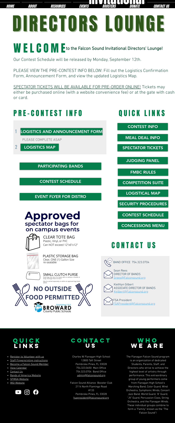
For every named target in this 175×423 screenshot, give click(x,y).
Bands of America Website (25, 375)
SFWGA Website (19, 379)
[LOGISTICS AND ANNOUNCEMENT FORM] (61, 131)
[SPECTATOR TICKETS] (143, 147)
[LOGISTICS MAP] (40, 147)
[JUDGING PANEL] (143, 160)
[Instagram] (27, 392)
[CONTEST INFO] (143, 126)
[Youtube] (18, 392)
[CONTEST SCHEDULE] (60, 181)
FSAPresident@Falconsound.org (134, 304)
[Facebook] (35, 392)
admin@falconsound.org (91, 375)
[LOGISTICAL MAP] (143, 193)
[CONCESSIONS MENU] (143, 225)
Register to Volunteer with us (27, 356)
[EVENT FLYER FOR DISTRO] (60, 196)
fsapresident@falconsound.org (91, 398)
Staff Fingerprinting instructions (29, 360)
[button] (60, 166)
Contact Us (16, 371)
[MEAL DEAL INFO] (143, 137)
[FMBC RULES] (143, 172)
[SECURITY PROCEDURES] (143, 203)
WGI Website (17, 383)
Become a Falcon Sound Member (29, 364)
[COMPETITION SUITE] (143, 182)
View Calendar (18, 368)
